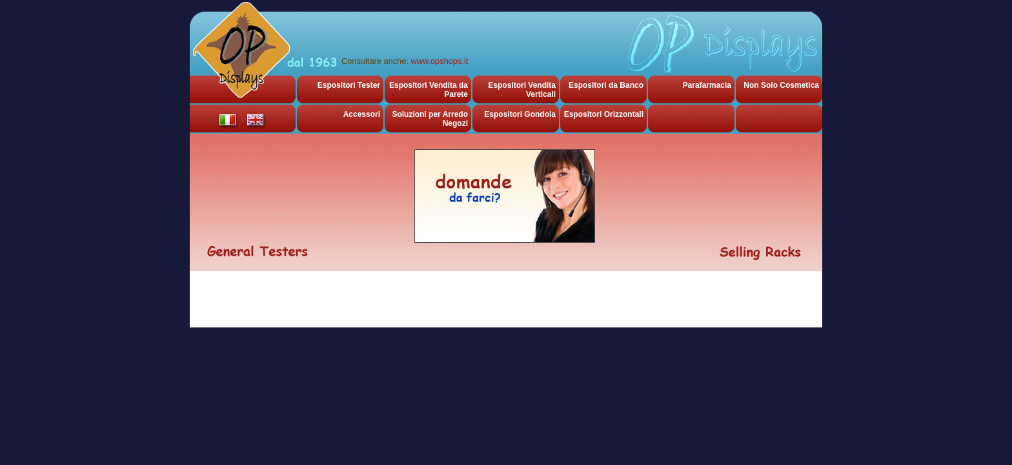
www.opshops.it (439, 61)
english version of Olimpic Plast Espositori (255, 120)
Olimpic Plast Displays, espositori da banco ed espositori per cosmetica (241, 51)
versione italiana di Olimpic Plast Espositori (227, 120)
